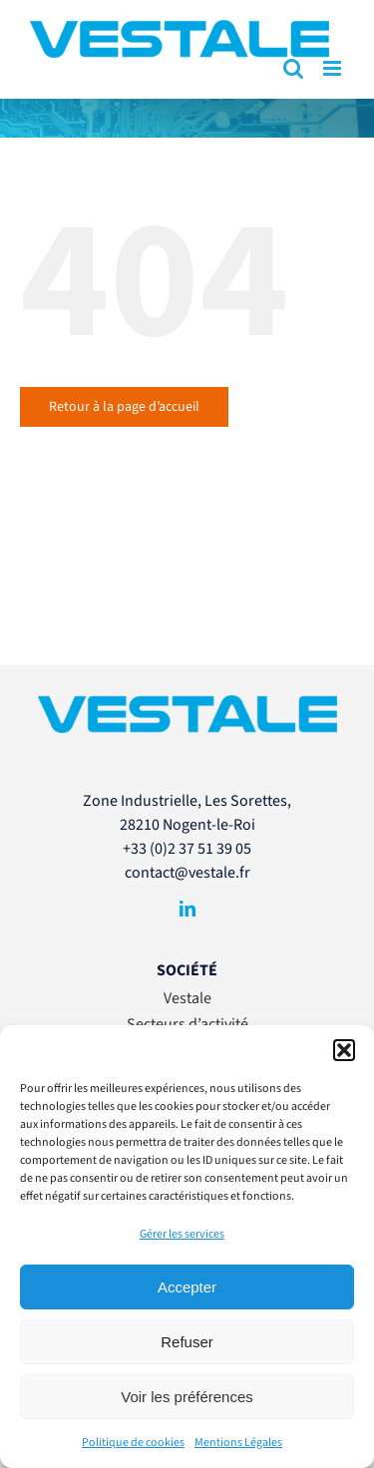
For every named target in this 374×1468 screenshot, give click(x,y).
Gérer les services (182, 1234)
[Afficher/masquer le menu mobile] (333, 68)
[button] (344, 1050)
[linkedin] (187, 909)
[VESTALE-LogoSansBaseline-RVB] (187, 703)
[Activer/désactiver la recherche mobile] (293, 68)
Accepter (187, 1287)
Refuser (187, 1341)
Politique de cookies (133, 1442)
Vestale (187, 998)
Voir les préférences (187, 1396)
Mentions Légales (238, 1442)
